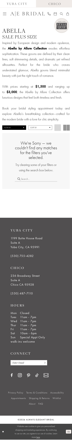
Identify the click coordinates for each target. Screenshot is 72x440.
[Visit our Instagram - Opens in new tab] (20, 375)
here (38, 437)
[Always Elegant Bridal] (27, 13)
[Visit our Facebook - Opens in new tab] (12, 376)
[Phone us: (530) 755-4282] (49, 13)
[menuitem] (4, 13)
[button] (4, 13)
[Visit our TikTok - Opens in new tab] (36, 376)
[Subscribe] (45, 363)
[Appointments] (55, 13)
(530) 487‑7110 (22, 294)
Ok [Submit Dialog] (68, 432)
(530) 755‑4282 (22, 256)
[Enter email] (30, 363)
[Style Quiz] (61, 25)
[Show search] (61, 13)
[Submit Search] (18, 178)
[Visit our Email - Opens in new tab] (46, 375)
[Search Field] (36, 178)
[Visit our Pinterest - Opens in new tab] (28, 376)
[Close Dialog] (3, 432)
